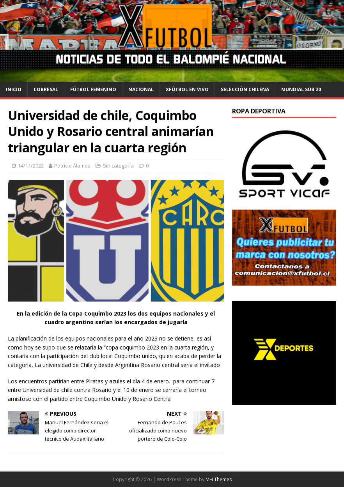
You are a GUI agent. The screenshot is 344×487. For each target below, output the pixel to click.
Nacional (141, 89)
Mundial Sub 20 (301, 89)
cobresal (46, 89)
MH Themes (219, 479)
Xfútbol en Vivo (187, 89)
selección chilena (245, 89)
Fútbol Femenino (93, 89)
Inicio (13, 89)
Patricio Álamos (72, 165)
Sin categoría (118, 165)
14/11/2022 (31, 165)
